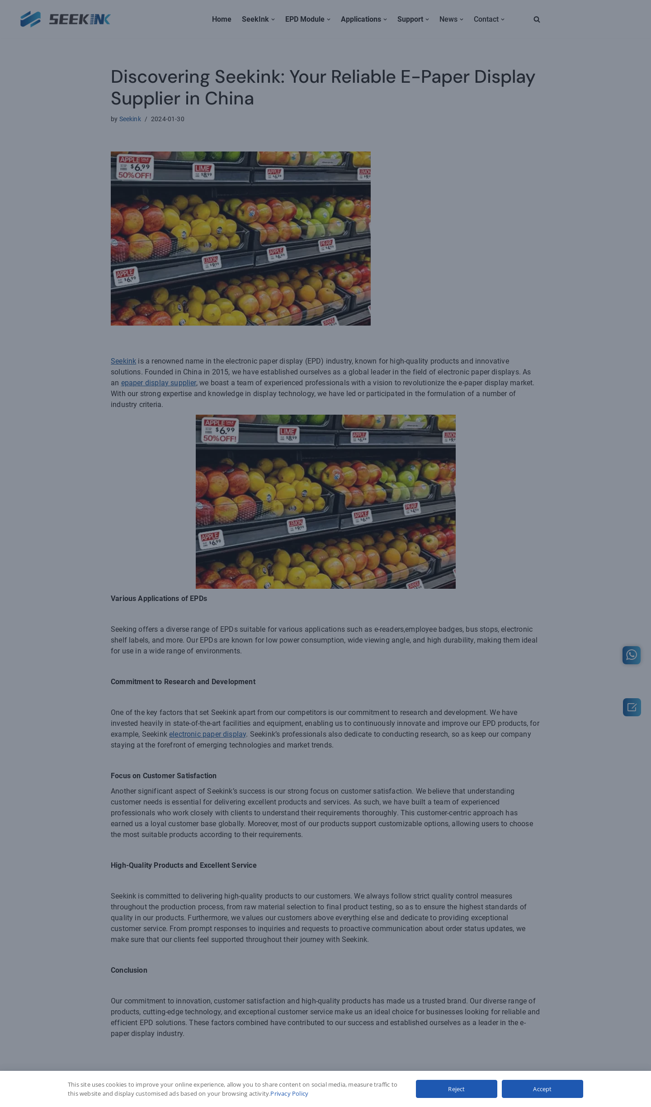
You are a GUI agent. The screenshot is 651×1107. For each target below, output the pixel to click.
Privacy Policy (289, 1093)
